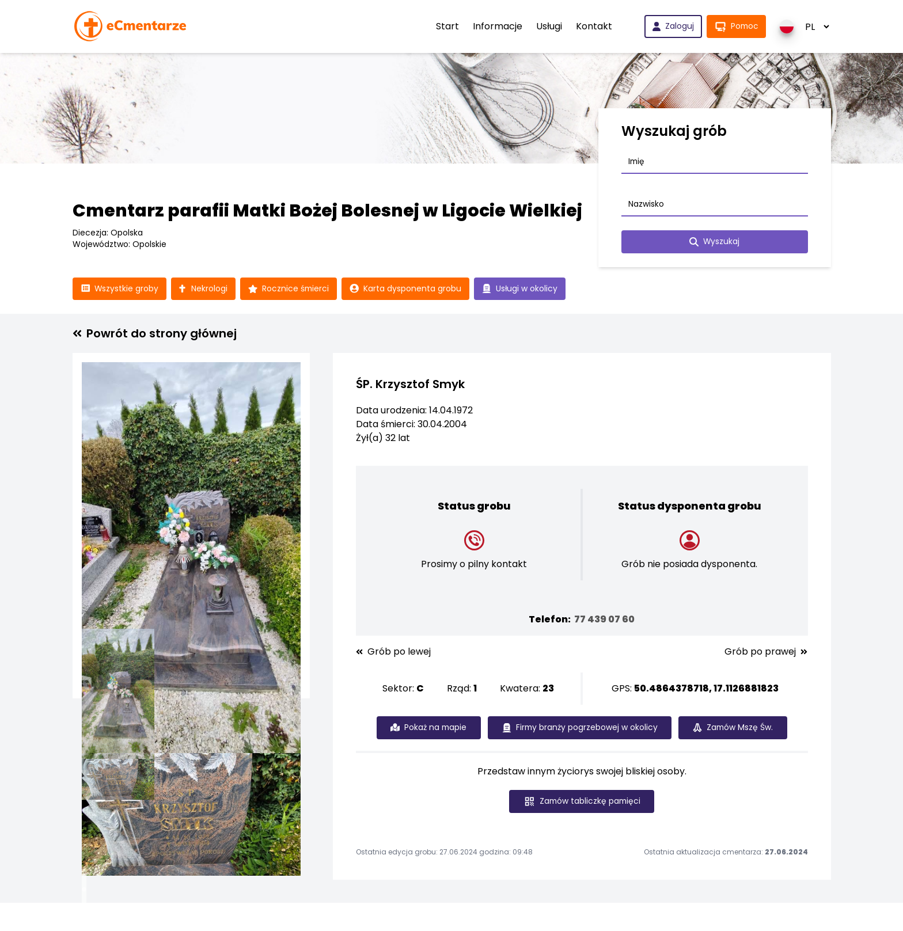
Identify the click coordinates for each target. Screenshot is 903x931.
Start (445, 26)
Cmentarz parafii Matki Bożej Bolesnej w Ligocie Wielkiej (327, 211)
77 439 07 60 (604, 619)
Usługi (547, 26)
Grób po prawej (765, 652)
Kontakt (592, 26)
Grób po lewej (393, 652)
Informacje (496, 26)
